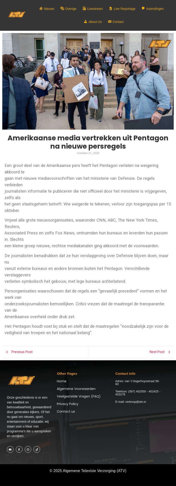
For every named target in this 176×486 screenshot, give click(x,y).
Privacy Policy (67, 404)
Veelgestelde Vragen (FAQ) (79, 396)
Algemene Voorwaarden (76, 388)
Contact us (66, 411)
